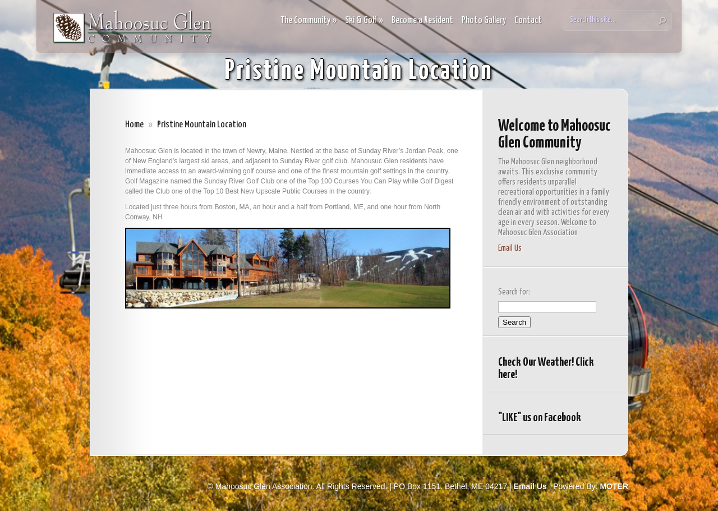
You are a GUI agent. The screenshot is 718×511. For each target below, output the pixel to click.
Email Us (510, 248)
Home (134, 125)
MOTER (614, 486)
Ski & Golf (364, 20)
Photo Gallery (484, 20)
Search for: (514, 292)
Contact (528, 20)
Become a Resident (422, 20)
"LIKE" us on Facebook (539, 417)
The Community (308, 20)
